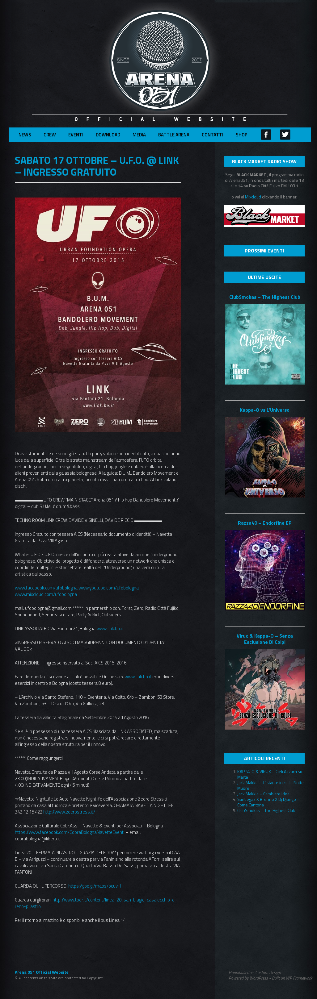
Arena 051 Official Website (42, 972)
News (25, 134)
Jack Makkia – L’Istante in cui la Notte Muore (270, 785)
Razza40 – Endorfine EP (265, 523)
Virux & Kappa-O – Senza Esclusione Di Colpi (265, 639)
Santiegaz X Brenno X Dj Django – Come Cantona (268, 802)
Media (139, 134)
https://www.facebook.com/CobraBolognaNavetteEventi (70, 832)
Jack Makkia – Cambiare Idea (263, 793)
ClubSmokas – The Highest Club (264, 297)
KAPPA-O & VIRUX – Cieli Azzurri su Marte (269, 774)
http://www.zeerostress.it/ (69, 811)
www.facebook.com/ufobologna (46, 587)
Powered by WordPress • (250, 978)
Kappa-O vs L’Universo (265, 410)
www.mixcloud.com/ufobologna (46, 594)
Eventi (75, 134)
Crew (50, 134)
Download (108, 134)
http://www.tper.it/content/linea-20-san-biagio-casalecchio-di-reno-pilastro (96, 903)
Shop (241, 134)
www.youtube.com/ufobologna (108, 587)
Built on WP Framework (292, 978)
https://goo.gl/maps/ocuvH (94, 885)
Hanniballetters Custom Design (255, 972)
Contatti (212, 134)
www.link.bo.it (109, 628)
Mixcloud (253, 197)
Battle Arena (173, 134)
